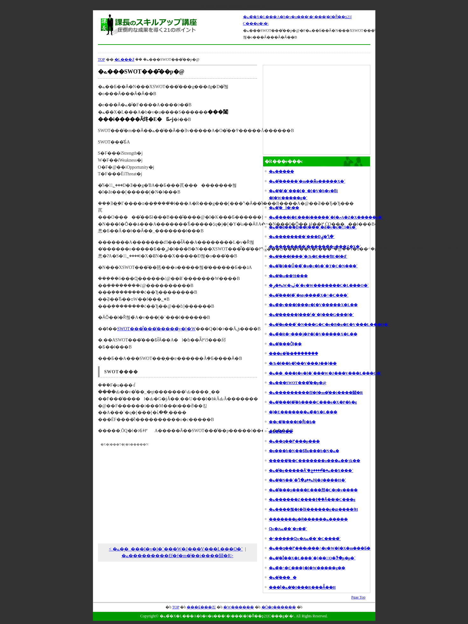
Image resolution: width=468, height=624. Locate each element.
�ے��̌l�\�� (284, 208)
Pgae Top (358, 597)
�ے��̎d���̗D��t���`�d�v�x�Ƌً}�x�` (313, 227)
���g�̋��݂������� (293, 353)
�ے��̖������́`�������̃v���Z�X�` (315, 246)
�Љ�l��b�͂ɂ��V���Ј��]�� (303, 363)
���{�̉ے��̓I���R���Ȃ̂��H (302, 587)
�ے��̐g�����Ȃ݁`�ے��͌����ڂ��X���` (311, 470)
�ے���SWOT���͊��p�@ (297, 383)
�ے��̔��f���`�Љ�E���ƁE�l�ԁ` (308, 256)
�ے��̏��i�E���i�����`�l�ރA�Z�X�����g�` (326, 217)
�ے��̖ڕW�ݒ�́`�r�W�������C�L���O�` (319, 285)
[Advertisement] (234, 48)
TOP (101, 59)
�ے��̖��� (281, 171)
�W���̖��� (238, 607)
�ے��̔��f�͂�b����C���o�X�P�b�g (313, 402)
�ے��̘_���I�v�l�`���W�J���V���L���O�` (325, 373)
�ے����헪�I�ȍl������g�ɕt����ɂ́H (313, 509)
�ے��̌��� (283, 577)
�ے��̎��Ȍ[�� (285, 344)
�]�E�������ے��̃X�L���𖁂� (303, 412)
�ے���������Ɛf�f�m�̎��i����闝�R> (177, 555)
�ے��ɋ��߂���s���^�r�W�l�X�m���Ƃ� (320, 548)
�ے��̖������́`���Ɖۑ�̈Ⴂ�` (302, 237)
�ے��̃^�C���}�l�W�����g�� (307, 568)
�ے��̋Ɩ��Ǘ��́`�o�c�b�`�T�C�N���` (313, 266)
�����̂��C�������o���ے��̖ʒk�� (314, 461)
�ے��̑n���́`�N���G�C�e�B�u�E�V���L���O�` (329, 324)
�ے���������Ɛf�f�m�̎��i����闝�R (316, 392)
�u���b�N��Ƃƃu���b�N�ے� (304, 451)
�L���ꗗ (124, 59)
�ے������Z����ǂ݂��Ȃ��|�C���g (312, 499)
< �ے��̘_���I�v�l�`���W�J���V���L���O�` (176, 549)
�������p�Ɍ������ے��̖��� (308, 519)
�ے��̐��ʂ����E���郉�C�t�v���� (313, 490)
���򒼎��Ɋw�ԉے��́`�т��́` (288, 529)
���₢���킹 (201, 607)
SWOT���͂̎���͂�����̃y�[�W (156, 328)
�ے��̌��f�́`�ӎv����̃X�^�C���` (308, 295)
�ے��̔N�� (281, 431)
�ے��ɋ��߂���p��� (294, 441)
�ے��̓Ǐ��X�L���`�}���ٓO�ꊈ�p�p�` (312, 558)
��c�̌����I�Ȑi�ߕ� (292, 422)
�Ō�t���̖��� (279, 607)
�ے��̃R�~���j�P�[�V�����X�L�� (313, 334)
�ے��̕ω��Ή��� (288, 276)
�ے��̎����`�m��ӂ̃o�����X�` (307, 181)
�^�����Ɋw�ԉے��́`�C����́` (305, 538)
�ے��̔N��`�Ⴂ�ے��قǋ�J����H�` (307, 480)
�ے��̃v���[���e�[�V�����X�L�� (313, 305)
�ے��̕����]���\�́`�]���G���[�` (311, 314)
